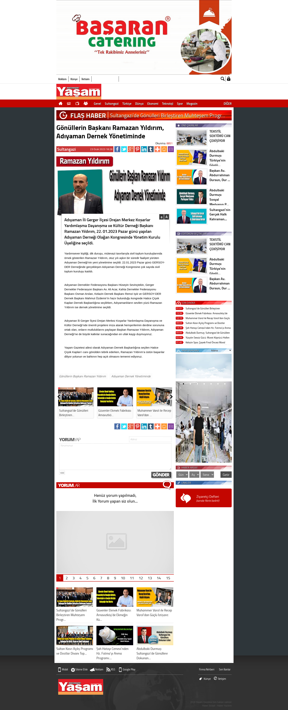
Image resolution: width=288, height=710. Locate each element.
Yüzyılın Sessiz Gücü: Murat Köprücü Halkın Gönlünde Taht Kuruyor (207, 338)
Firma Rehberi (206, 669)
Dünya (139, 103)
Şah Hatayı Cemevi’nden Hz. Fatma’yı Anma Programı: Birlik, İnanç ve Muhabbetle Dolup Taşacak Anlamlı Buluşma (208, 328)
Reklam (62, 79)
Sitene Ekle (81, 669)
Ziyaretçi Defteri (207, 498)
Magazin (192, 103)
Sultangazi (112, 103)
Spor (180, 103)
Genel (97, 103)
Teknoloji (167, 103)
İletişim (86, 79)
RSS (113, 669)
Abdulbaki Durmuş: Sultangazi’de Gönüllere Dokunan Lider (208, 333)
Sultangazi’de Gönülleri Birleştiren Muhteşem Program (203, 309)
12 (141, 577)
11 (132, 577)
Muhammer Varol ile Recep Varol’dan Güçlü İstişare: (208, 318)
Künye (74, 79)
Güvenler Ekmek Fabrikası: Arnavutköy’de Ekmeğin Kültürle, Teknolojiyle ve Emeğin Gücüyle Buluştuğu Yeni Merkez (206, 313)
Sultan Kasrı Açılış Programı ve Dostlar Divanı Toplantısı (205, 323)
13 (150, 577)
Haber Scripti (208, 705)
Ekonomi (152, 103)
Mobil (65, 669)
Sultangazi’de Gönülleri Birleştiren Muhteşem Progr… (167, 115)
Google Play (129, 669)
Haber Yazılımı (224, 705)
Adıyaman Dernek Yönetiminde (131, 376)
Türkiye (127, 103)
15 (168, 577)
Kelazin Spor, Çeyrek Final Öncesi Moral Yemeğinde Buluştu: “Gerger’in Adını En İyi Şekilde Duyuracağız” (207, 343)
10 (123, 577)
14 (159, 577)
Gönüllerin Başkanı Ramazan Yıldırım (82, 376)
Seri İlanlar (225, 669)
